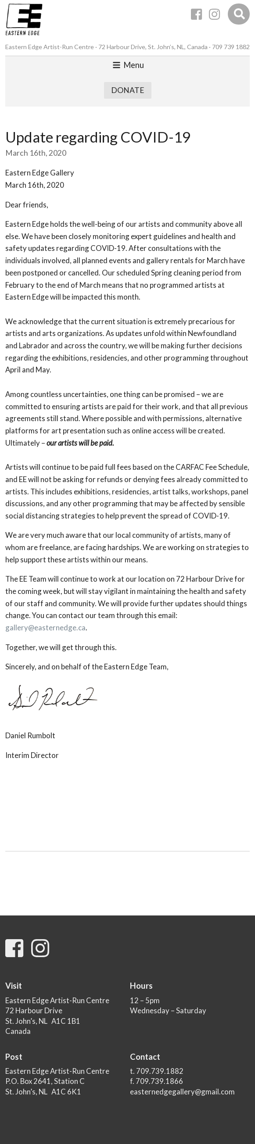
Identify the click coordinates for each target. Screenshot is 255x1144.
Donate (127, 90)
